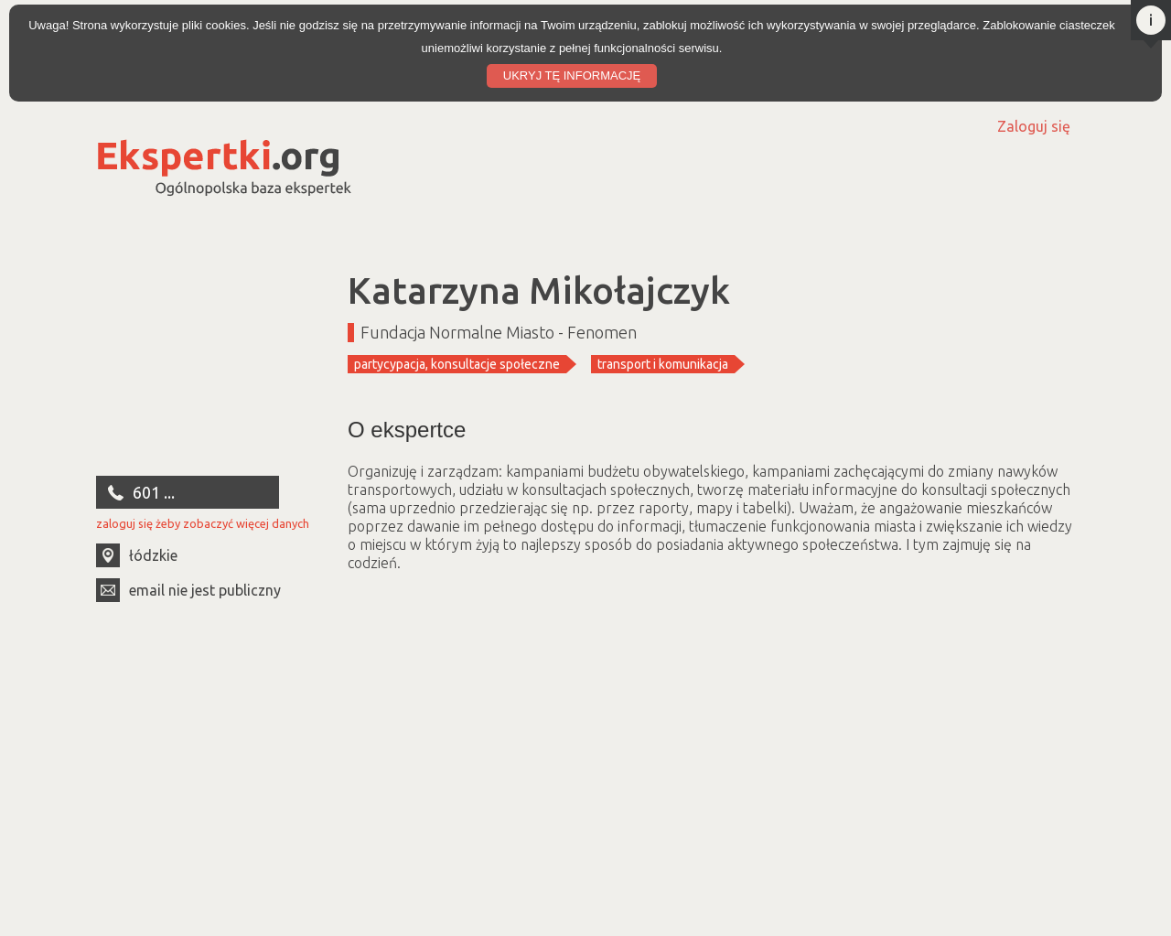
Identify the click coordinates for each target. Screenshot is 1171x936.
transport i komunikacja (662, 364)
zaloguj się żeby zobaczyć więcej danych (202, 523)
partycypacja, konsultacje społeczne (457, 364)
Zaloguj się (1033, 126)
